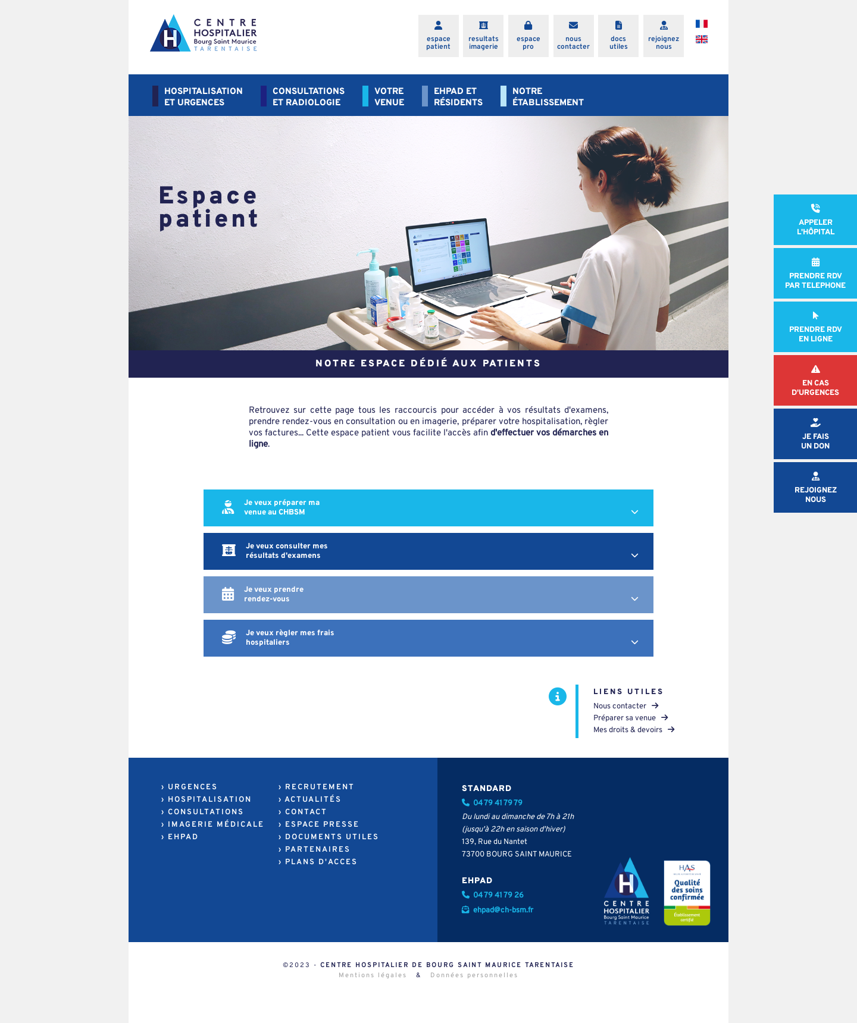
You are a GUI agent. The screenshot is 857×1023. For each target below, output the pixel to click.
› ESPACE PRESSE (319, 825)
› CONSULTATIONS (202, 812)
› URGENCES (189, 787)
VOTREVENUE (389, 97)
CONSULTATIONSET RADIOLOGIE (309, 97)
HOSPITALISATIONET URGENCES (203, 97)
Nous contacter (625, 706)
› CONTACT (303, 812)
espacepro (528, 43)
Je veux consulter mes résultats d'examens (433, 551)
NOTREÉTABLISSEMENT (548, 97)
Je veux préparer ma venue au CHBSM (433, 507)
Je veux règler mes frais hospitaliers (433, 638)
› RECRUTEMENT (317, 787)
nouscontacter (573, 43)
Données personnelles (474, 975)
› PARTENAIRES (315, 850)
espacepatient (438, 43)
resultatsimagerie (483, 43)
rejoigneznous (663, 43)
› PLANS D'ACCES (318, 862)
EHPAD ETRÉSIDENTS (458, 97)
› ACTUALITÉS (310, 800)
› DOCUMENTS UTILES (329, 837)
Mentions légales (373, 975)
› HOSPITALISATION (206, 800)
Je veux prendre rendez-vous (433, 594)
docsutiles (618, 43)
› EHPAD (180, 837)
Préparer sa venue (630, 718)
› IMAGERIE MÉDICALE (212, 825)
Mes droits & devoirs (633, 730)
